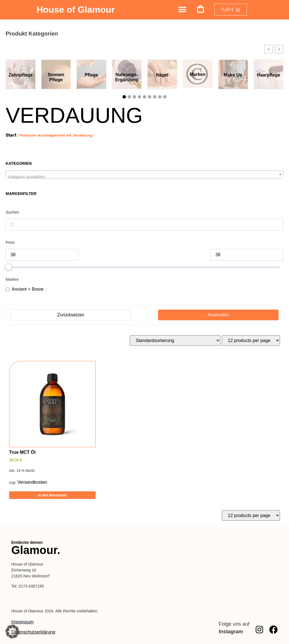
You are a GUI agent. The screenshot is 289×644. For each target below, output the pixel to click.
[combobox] (144, 174)
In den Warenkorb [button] (52, 495)
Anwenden (218, 314)
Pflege (91, 75)
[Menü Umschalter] (182, 9)
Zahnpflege (20, 75)
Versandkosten (32, 482)
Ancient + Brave (27, 289)
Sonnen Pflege (56, 77)
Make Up (233, 75)
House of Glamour (75, 10)
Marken (197, 74)
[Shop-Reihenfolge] (175, 340)
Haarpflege (268, 75)
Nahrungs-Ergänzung (127, 77)
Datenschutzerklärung (33, 632)
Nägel (162, 75)
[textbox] (144, 177)
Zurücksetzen (70, 314)
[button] (200, 10)
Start (11, 135)
